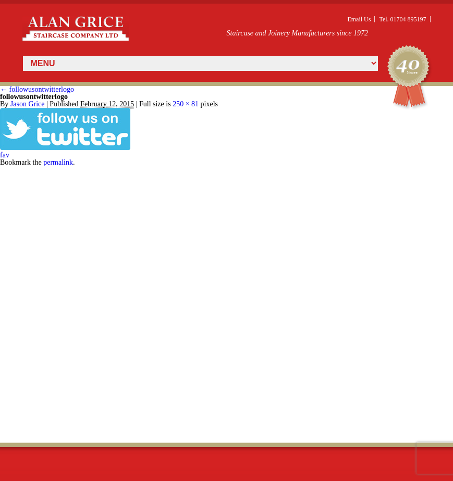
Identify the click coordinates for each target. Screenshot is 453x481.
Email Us (359, 19)
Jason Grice (27, 104)
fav (4, 155)
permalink (58, 162)
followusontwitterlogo (37, 89)
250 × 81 (186, 104)
